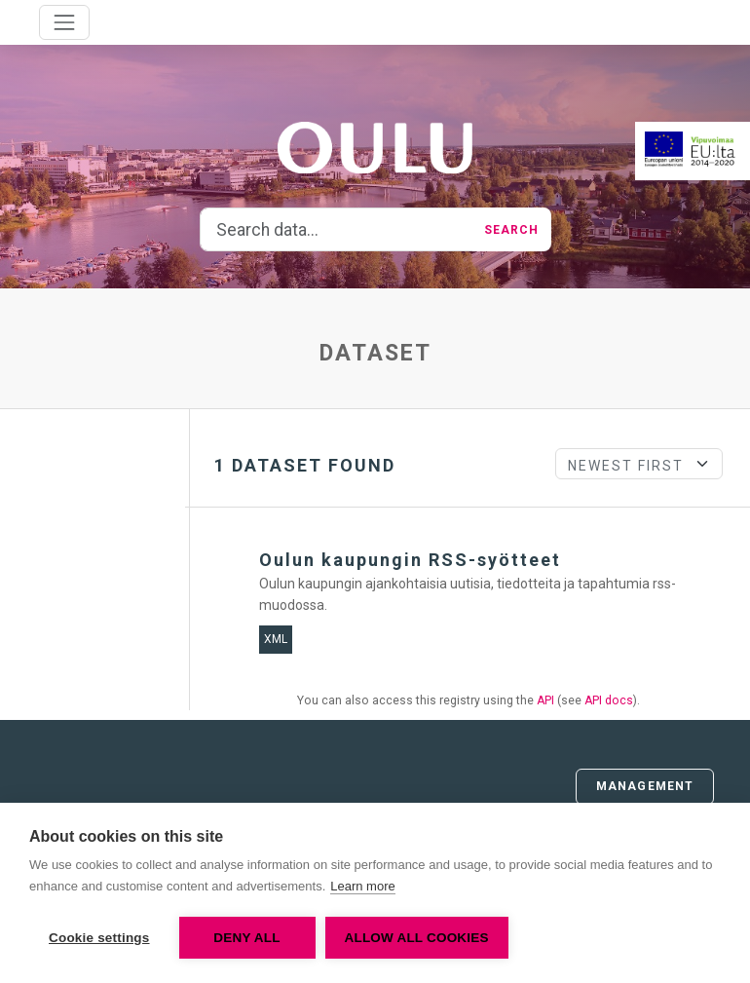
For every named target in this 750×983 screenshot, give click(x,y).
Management (645, 786)
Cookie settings (99, 937)
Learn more (362, 886)
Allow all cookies (417, 937)
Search (512, 230)
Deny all (246, 937)
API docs (608, 700)
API (545, 700)
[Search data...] (336, 230)
